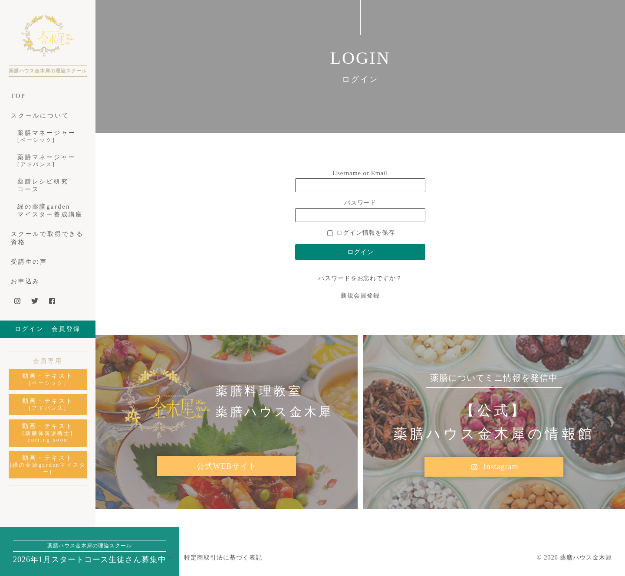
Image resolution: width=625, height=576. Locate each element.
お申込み (25, 281)
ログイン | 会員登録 (48, 329)
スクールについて (40, 115)
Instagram (494, 467)
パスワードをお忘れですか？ (360, 278)
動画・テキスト (48, 380)
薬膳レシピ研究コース (43, 185)
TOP (18, 96)
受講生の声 (29, 262)
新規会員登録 (360, 295)
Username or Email (360, 173)
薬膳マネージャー (51, 137)
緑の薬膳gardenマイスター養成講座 (50, 210)
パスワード (360, 202)
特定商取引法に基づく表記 (223, 557)
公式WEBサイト (227, 466)
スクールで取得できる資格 (47, 238)
